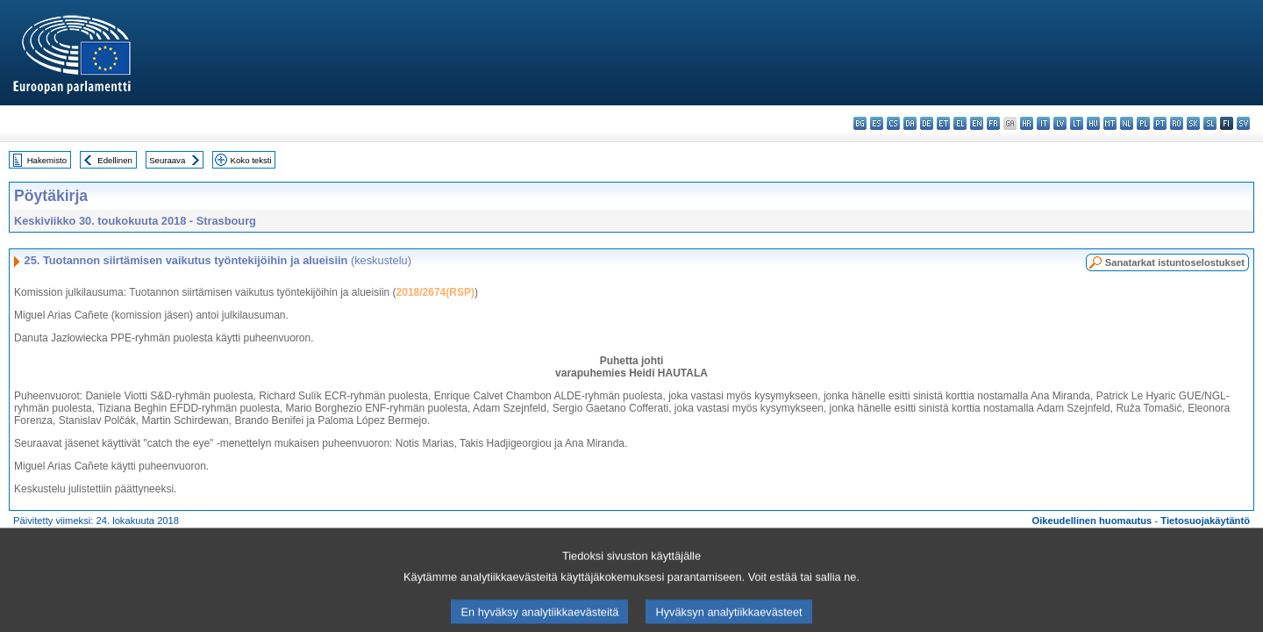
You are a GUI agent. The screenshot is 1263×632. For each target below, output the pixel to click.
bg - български (860, 123)
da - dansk (910, 123)
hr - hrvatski (1026, 123)
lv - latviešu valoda (1060, 123)
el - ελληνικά (960, 123)
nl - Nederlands (1126, 123)
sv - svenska (1243, 123)
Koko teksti (251, 160)
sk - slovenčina (1193, 123)
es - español (876, 123)
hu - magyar (1093, 123)
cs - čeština (893, 123)
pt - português (1160, 123)
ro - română (1176, 123)
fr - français (993, 123)
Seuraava (167, 160)
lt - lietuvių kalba (1076, 123)
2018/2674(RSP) (435, 292)
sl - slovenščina (1210, 123)
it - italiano (1043, 123)
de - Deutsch (926, 123)
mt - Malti (1110, 123)
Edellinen (114, 160)
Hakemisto (47, 160)
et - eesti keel (943, 123)
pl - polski (1143, 123)
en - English (976, 123)
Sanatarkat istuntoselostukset (1175, 262)
